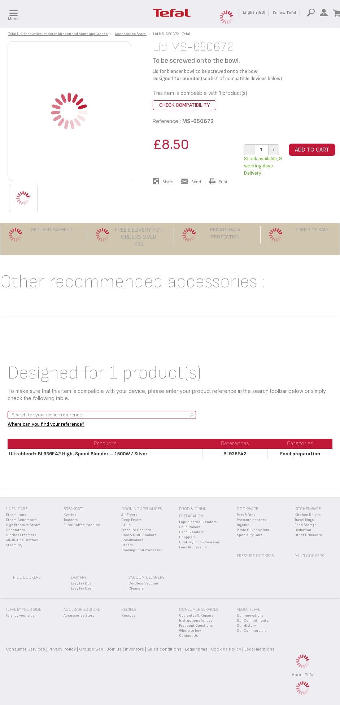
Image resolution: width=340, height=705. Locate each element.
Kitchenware (308, 509)
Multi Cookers (309, 555)
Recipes (128, 615)
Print (218, 182)
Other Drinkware (308, 535)
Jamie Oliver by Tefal (253, 530)
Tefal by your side (20, 615)
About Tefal (303, 674)
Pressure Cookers (136, 530)
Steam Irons (16, 515)
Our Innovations (250, 615)
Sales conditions (164, 649)
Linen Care (16, 509)
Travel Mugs (304, 520)
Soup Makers (189, 527)
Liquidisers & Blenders (198, 522)
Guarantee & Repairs (196, 615)
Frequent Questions (196, 625)
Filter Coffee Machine (82, 525)
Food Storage (306, 525)
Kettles (70, 515)
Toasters (71, 520)
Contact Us (188, 636)
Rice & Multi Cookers (138, 535)
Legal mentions (259, 649)
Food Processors (193, 547)
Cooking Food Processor (141, 550)
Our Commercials (251, 631)
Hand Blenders (191, 532)
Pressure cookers (251, 520)
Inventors (134, 649)
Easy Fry (78, 577)
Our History (246, 625)
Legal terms (196, 649)
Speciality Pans (249, 535)
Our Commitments (252, 620)
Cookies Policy (226, 649)
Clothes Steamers (21, 535)
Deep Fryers (131, 520)
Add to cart (312, 149)
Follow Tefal (284, 13)
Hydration (303, 530)
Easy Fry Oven (82, 588)
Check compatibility (184, 105)
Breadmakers (132, 540)
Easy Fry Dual (81, 583)
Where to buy (190, 631)
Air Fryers (129, 515)
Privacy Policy (62, 649)
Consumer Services (25, 649)
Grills (125, 525)
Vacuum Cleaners (146, 577)
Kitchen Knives (308, 515)
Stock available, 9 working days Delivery (263, 166)
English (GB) (254, 12)
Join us (114, 649)
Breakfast (73, 509)
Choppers (187, 537)
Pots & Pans (246, 515)
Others (127, 545)
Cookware (247, 509)
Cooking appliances (141, 509)
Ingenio (243, 525)
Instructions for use (196, 620)
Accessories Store (79, 615)
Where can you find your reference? (46, 424)
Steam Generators (21, 520)
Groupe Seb (91, 649)
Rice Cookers (26, 577)
